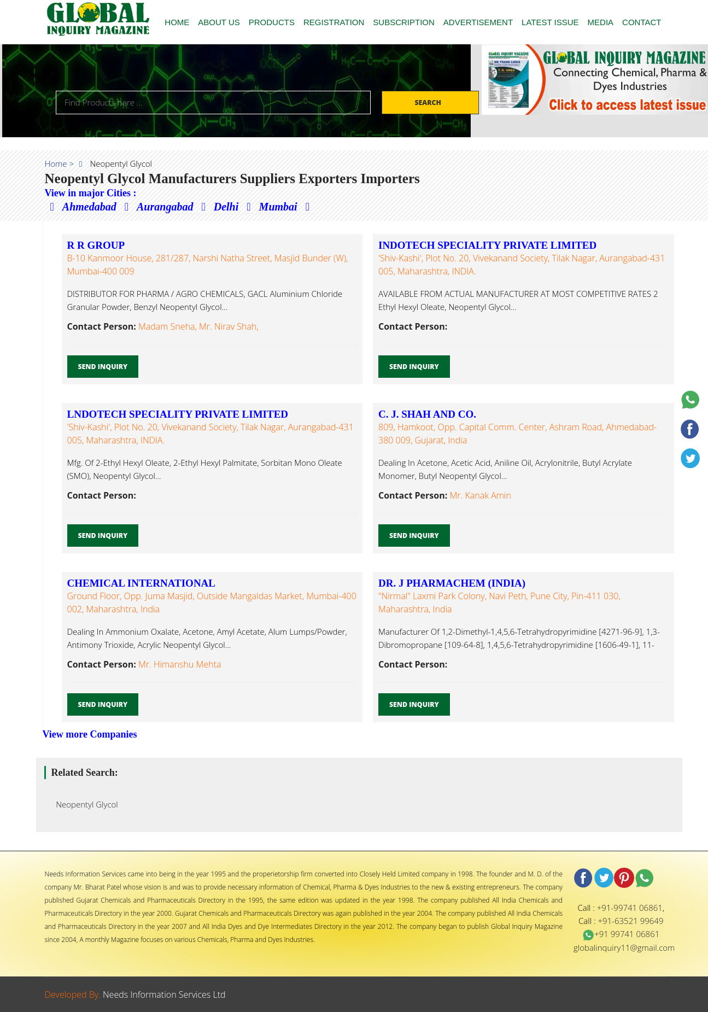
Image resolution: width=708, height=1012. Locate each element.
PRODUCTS (272, 22)
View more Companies (90, 734)
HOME (177, 22)
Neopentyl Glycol (84, 804)
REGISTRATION (333, 22)
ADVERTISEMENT (478, 22)
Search (428, 102)
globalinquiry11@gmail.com (624, 947)
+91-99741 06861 (630, 907)
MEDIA (601, 22)
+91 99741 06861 (620, 933)
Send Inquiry (103, 366)
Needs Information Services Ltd (164, 994)
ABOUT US (218, 22)
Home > (59, 163)
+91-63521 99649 (630, 920)
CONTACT (641, 22)
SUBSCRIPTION (404, 22)
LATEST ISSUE (550, 22)
